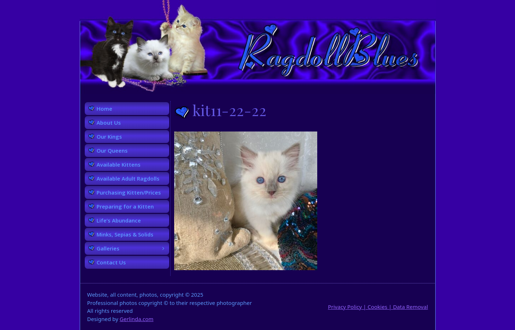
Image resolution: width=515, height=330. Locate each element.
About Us (109, 122)
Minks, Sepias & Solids (125, 234)
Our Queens (112, 150)
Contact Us (111, 262)
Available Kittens (119, 164)
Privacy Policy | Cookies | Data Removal (378, 306)
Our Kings (109, 136)
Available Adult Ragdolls (128, 178)
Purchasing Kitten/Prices (129, 192)
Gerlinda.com (137, 318)
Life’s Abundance (119, 220)
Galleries (133, 248)
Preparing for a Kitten (125, 206)
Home (104, 108)
